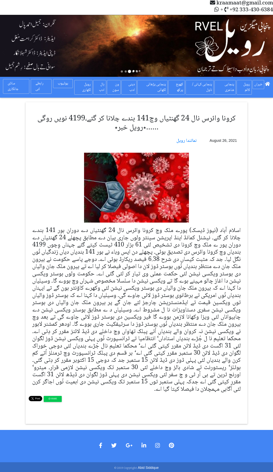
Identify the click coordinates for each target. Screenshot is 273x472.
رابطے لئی (39, 86)
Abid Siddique (148, 468)
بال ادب (102, 87)
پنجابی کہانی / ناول (202, 87)
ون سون (115, 87)
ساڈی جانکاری (13, 86)
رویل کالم (246, 87)
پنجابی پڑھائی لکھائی (156, 87)
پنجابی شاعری (229, 87)
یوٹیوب (63, 83)
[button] (20, 46)
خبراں (258, 84)
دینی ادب (131, 87)
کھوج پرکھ (179, 87)
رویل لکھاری (86, 87)
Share (53, 398)
